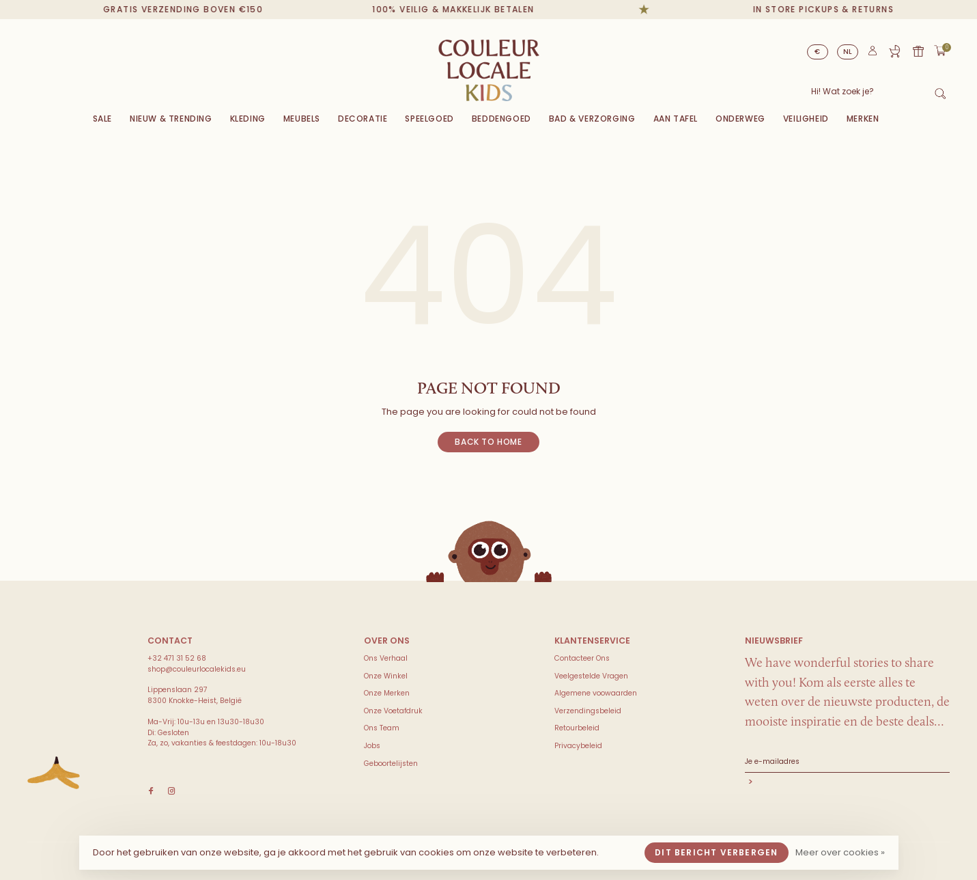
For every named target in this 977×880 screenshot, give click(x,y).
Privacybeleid (578, 746)
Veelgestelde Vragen (591, 676)
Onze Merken (387, 693)
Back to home (488, 442)
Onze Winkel (386, 676)
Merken (863, 118)
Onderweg (740, 118)
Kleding (248, 118)
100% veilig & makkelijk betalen (460, 9)
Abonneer (847, 783)
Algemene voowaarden (595, 693)
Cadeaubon (918, 51)
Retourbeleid (576, 728)
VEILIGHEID (806, 118)
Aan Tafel (675, 118)
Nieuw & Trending (171, 118)
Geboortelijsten (391, 763)
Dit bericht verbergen (716, 852)
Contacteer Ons (582, 658)
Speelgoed (429, 118)
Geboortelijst (894, 51)
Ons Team (381, 728)
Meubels (301, 118)
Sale (102, 118)
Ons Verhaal (386, 658)
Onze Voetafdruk (393, 711)
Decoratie (362, 118)
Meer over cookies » (840, 852)
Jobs (372, 746)
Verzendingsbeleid (587, 711)
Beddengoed (501, 118)
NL (848, 51)
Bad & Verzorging (592, 118)
